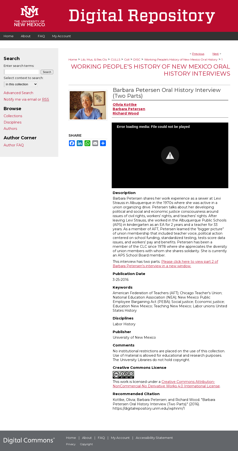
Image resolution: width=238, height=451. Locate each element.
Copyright (86, 444)
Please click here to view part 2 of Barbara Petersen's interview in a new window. (165, 263)
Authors (10, 128)
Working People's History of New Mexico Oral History (181, 59)
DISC (136, 59)
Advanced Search (18, 93)
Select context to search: (23, 78)
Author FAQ (14, 145)
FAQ (101, 438)
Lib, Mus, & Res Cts (94, 59)
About (87, 438)
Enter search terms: (19, 66)
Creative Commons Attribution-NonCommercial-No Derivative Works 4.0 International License (166, 384)
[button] (170, 155)
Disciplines (12, 122)
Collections (13, 116)
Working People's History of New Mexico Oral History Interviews (150, 70)
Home (72, 59)
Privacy (71, 444)
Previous (198, 53)
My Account (120, 438)
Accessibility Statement (154, 438)
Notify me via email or (26, 99)
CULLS (115, 59)
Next (215, 53)
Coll (126, 59)
